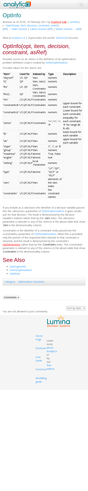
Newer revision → (65, 29)
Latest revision (38, 29)
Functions (41, 369)
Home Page (39, 337)
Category (10, 281)
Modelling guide (41, 379)
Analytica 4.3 (19, 37)
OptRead (15, 273)
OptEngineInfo (18, 266)
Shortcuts (41, 348)
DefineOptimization (56, 62)
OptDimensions (11, 244)
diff (5, 29)
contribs (74, 22)
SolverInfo (61, 37)
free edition (50, 367)
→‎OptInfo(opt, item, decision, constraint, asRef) (30, 25)
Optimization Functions (31, 281)
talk (65, 22)
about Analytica (52, 349)
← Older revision (17, 29)
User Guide (39, 358)
